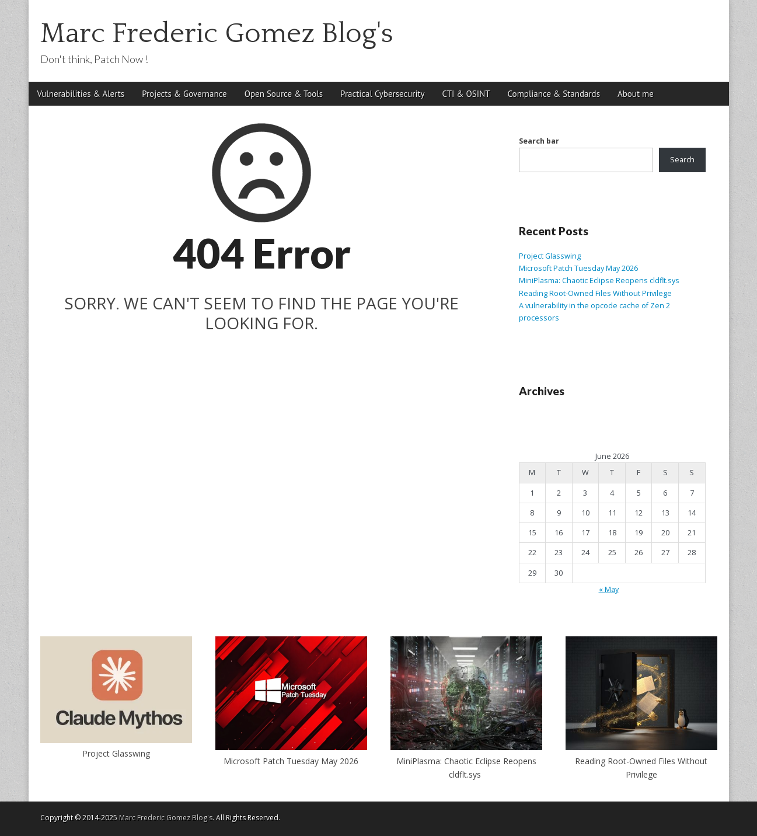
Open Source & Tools (284, 93)
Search (682, 160)
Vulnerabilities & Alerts (81, 93)
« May (609, 589)
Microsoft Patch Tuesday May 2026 (578, 268)
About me (636, 93)
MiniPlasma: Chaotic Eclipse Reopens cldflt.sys (600, 280)
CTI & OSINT (466, 93)
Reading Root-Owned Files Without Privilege (595, 293)
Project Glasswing (550, 256)
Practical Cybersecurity (382, 93)
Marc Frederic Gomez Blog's (216, 33)
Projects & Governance (184, 93)
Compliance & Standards (554, 93)
